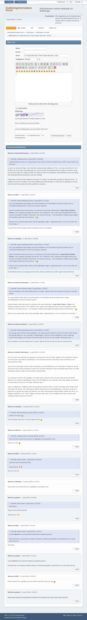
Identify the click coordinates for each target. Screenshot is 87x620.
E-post (18, 52)
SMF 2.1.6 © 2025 (9, 615)
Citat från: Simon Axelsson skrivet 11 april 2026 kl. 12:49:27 (29, 288)
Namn (18, 48)
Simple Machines (19, 615)
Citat (76, 188)
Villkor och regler (71, 615)
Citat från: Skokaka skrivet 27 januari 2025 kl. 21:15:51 (27, 436)
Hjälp (64, 615)
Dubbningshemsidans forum (19, 9)
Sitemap (24, 617)
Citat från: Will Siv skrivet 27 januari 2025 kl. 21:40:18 (27, 413)
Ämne (18, 55)
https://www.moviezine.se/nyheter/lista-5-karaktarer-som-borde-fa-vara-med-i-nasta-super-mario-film (38, 597)
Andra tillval (22, 108)
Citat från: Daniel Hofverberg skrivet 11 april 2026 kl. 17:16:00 (30, 201)
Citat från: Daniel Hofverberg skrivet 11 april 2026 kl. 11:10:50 (30, 330)
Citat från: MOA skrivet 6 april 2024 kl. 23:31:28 (25, 503)
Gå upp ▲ (80, 615)
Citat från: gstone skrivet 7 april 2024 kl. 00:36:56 (26, 459)
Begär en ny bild (40, 118)
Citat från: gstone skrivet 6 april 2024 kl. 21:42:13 (26, 531)
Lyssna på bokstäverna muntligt (24, 118)
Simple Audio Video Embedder (12, 617)
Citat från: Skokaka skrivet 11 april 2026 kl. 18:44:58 (27, 159)
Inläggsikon (20, 59)
